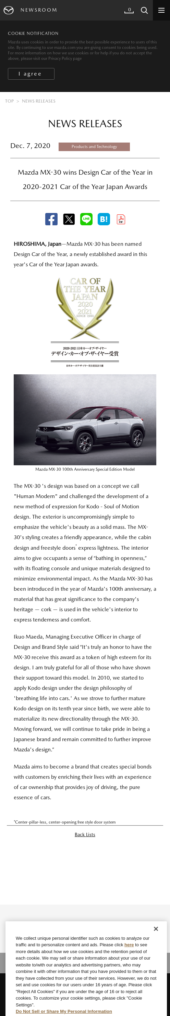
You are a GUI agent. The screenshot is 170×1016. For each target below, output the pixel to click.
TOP (9, 101)
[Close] (155, 937)
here (129, 953)
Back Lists (85, 834)
